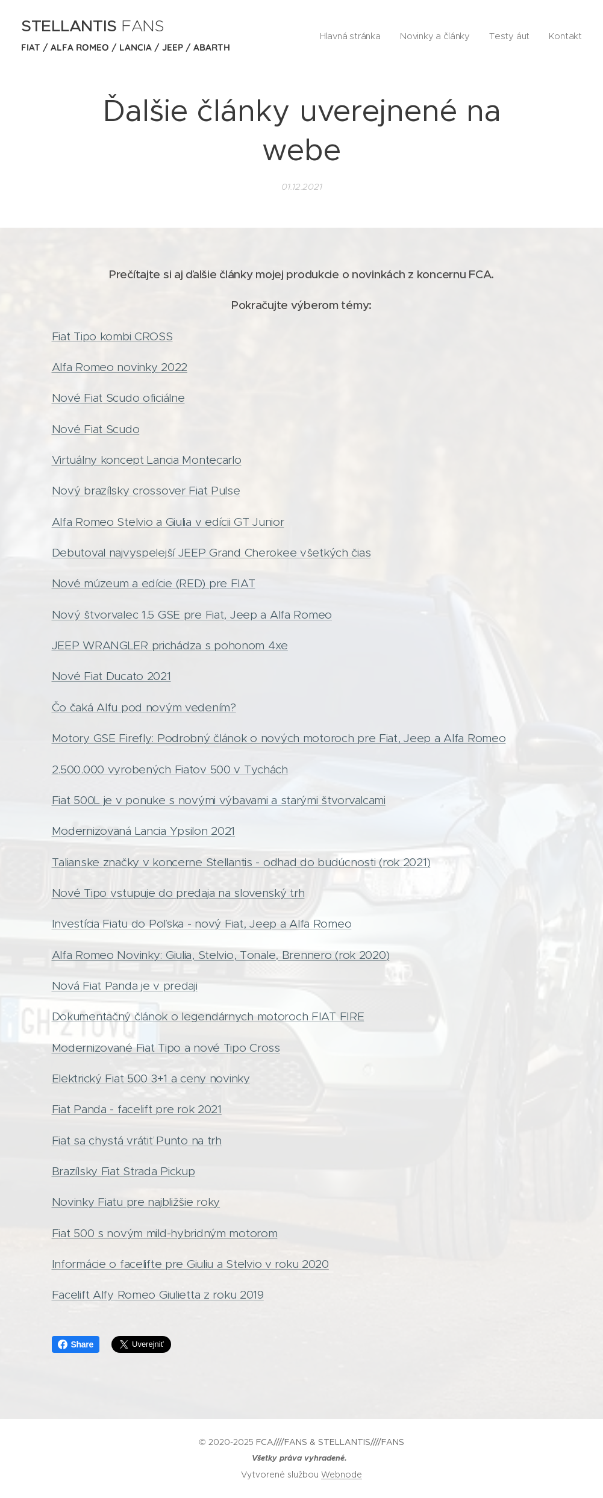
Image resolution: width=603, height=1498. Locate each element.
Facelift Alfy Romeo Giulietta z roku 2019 (158, 1295)
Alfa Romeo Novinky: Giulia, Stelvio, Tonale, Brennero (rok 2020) (221, 955)
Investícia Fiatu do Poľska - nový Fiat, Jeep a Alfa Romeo (202, 924)
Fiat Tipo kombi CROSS (112, 336)
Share (76, 1344)
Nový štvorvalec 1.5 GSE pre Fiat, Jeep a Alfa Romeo (192, 615)
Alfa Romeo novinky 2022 (119, 367)
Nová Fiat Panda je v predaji (125, 986)
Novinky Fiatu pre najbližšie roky (136, 1202)
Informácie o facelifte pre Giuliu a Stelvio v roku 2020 (190, 1264)
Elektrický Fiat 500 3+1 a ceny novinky (151, 1078)
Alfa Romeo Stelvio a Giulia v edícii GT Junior (168, 522)
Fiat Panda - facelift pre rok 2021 (137, 1109)
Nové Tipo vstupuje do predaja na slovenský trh (178, 893)
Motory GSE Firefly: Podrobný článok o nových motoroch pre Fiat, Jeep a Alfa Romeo (279, 738)
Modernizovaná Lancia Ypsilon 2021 (144, 831)
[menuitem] (365, 37)
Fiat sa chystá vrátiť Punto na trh (137, 1140)
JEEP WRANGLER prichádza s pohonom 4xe (170, 645)
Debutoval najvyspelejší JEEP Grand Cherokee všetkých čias (211, 553)
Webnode (341, 1474)
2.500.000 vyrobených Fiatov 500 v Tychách (170, 769)
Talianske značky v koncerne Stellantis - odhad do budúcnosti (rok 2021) (241, 862)
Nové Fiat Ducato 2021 (111, 677)
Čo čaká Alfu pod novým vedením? (144, 707)
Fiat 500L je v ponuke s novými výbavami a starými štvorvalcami (219, 800)
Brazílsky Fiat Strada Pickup (123, 1171)
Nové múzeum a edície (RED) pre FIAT (153, 584)
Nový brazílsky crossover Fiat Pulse (146, 491)
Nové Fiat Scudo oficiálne (118, 398)
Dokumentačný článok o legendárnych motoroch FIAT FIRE (208, 1016)
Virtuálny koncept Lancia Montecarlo (147, 460)
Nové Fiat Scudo (96, 429)
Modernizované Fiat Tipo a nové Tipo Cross (166, 1048)
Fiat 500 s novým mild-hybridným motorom (165, 1233)
